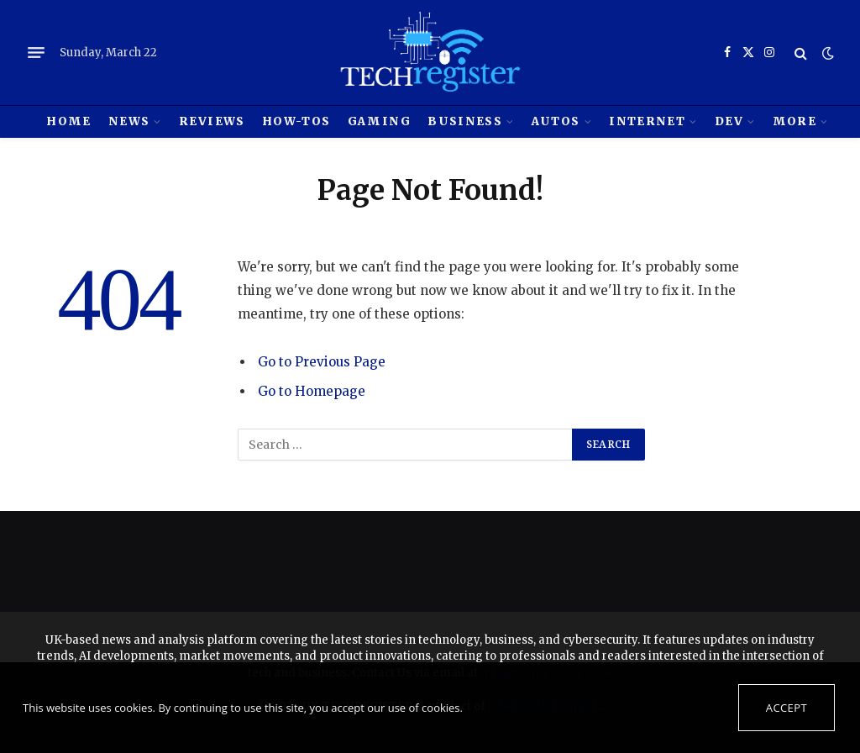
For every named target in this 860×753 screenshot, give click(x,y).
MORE (794, 121)
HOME (68, 121)
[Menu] (36, 53)
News (128, 121)
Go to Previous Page (321, 362)
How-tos (296, 121)
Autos (556, 121)
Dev (729, 121)
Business (464, 121)
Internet (647, 121)
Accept (786, 707)
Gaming (379, 121)
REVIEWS (211, 121)
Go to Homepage (311, 391)
